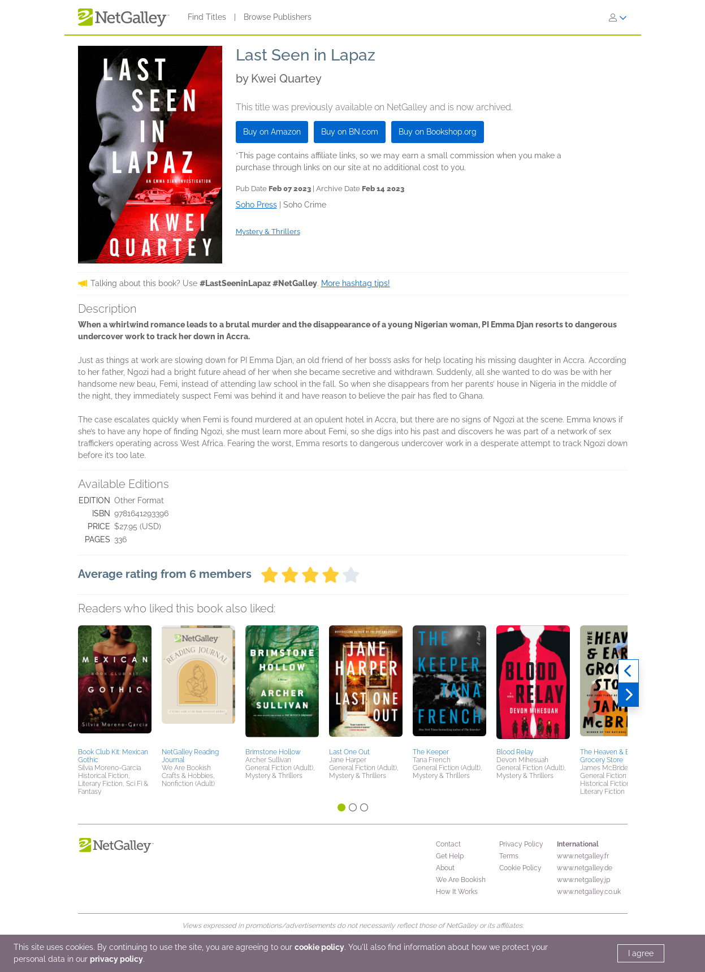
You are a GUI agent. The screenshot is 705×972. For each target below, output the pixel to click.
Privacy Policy (521, 844)
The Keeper (431, 752)
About (445, 868)
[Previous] (628, 671)
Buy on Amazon (272, 131)
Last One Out (349, 752)
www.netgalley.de (584, 868)
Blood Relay (514, 752)
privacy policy (116, 959)
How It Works (457, 892)
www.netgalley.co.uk (589, 892)
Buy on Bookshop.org (438, 131)
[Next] (628, 695)
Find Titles (207, 16)
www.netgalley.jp (583, 880)
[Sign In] (618, 17)
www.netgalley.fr (583, 856)
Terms (508, 856)
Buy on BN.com (349, 131)
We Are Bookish (461, 880)
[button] (115, 684)
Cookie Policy (520, 868)
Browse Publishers (278, 16)
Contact (448, 844)
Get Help (450, 856)
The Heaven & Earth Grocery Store (610, 756)
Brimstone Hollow (273, 752)
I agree (641, 953)
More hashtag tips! (355, 283)
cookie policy (319, 947)
